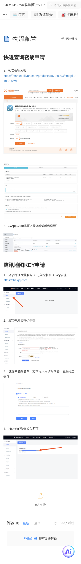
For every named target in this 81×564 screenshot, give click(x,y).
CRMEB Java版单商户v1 (24, 5)
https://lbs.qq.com (15, 280)
